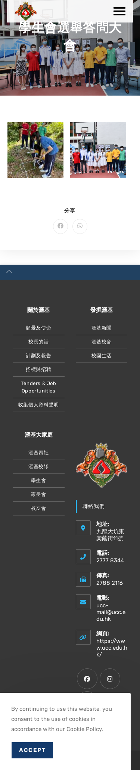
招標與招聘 (38, 369)
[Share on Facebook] (60, 226)
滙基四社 (38, 452)
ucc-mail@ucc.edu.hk (110, 612)
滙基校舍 (101, 342)
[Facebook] (87, 678)
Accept (32, 750)
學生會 (38, 480)
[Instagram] (110, 678)
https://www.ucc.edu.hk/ (111, 648)
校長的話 (38, 342)
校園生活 (101, 355)
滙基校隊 (38, 466)
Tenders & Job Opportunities (38, 387)
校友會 (38, 508)
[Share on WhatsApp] (79, 226)
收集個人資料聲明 (38, 404)
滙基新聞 (101, 328)
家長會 (38, 494)
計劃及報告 (38, 355)
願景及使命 (38, 328)
